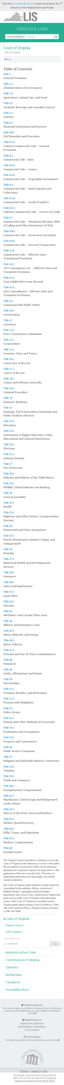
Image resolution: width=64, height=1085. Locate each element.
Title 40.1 (8, 582)
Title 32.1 (8, 502)
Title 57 (7, 756)
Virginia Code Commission (32, 1023)
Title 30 (7, 492)
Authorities (13, 975)
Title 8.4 (8, 184)
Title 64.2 (8, 828)
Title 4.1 (8, 103)
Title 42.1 (8, 601)
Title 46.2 (8, 640)
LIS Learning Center (22, 3)
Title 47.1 (8, 650)
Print (8, 59)
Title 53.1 (8, 718)
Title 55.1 (8, 737)
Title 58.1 (8, 766)
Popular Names (14, 925)
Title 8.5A (9, 208)
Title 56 (7, 747)
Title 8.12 (8, 277)
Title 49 (7, 669)
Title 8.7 (8, 217)
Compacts (12, 982)
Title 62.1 (8, 809)
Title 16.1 (8, 359)
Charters (11, 967)
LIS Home (24, 1071)
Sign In (52, 1081)
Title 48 (7, 659)
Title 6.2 (8, 122)
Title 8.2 (8, 155)
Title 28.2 (8, 473)
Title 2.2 (8, 83)
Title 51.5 (8, 698)
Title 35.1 (8, 535)
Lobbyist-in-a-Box (39, 1071)
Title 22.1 (8, 421)
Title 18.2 (8, 378)
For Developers (32, 1036)
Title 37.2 (8, 558)
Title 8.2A (9, 165)
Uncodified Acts (17, 989)
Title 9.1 (8, 300)
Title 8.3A (9, 175)
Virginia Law (32, 28)
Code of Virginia (15, 36)
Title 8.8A (9, 231)
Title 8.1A (9, 142)
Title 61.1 (8, 795)
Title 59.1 (8, 776)
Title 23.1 (8, 430)
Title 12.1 (8, 330)
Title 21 (7, 407)
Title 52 (7, 708)
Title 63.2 (8, 818)
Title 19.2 (8, 388)
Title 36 (7, 549)
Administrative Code (20, 952)
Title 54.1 (8, 727)
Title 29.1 (8, 483)
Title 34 (7, 525)
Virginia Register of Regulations (32, 1026)
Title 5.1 (8, 112)
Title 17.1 (8, 368)
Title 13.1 (8, 339)
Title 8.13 (8, 287)
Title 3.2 (8, 93)
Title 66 (7, 848)
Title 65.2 (8, 838)
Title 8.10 (8, 250)
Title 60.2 (8, 785)
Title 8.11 (8, 264)
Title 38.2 (8, 572)
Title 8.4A (9, 198)
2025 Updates (13, 931)
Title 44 (7, 621)
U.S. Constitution (32, 1030)
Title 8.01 (8, 132)
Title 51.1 (8, 688)
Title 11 (7, 320)
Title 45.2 (8, 630)
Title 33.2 (8, 512)
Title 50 (7, 679)
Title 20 (7, 397)
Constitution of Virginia (22, 960)
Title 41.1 (8, 591)
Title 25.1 (8, 454)
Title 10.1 (8, 310)
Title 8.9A (9, 240)
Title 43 (7, 611)
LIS (22, 16)
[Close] (61, 3)
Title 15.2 (8, 349)
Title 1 (7, 74)
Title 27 (7, 463)
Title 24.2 (8, 444)
